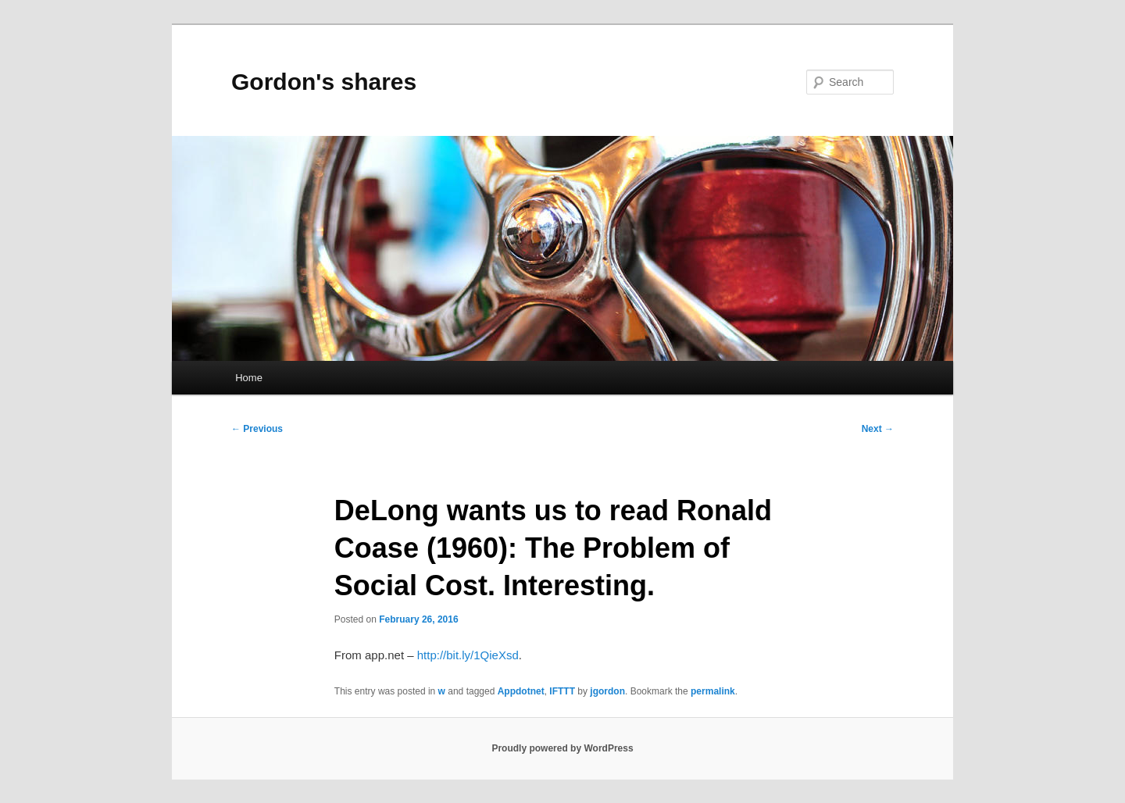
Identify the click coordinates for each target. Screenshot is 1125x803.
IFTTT (562, 691)
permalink (713, 691)
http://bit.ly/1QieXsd (468, 655)
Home (248, 378)
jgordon (607, 691)
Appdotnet (521, 691)
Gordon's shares (323, 82)
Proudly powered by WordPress (562, 748)
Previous (257, 428)
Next (878, 428)
